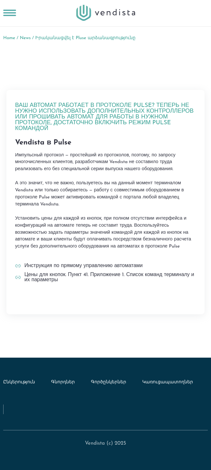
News (25, 38)
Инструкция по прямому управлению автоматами (83, 265)
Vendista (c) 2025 (105, 443)
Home (9, 38)
